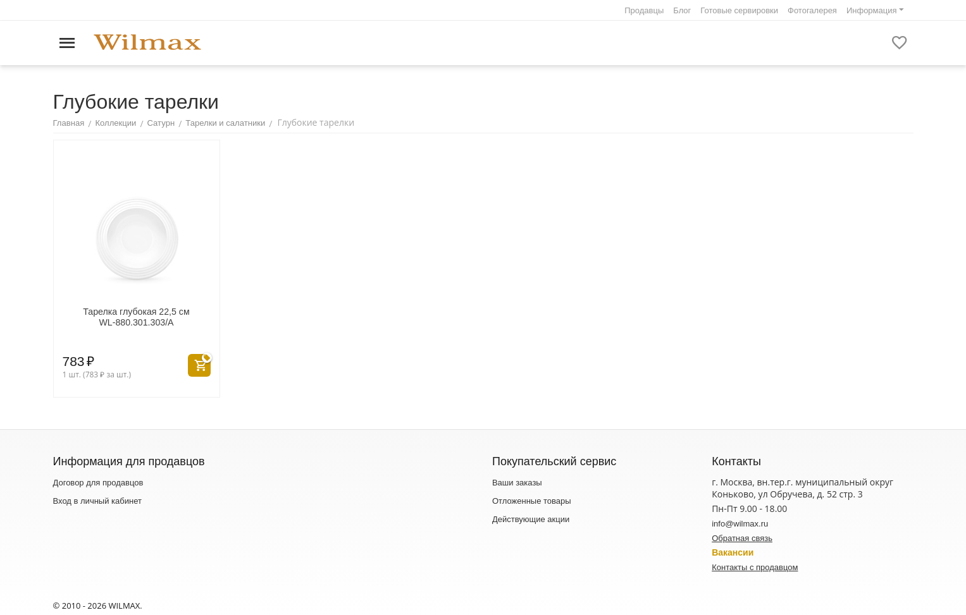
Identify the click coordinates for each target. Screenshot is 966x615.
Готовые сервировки (739, 10)
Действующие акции (530, 519)
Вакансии (732, 552)
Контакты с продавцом (755, 567)
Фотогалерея (812, 10)
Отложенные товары (531, 501)
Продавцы (644, 10)
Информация (871, 10)
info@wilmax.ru (740, 523)
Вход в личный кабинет (97, 501)
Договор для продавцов (98, 482)
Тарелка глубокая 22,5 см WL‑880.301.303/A (136, 317)
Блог (682, 10)
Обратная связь (742, 538)
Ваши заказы (517, 482)
